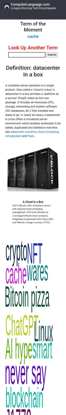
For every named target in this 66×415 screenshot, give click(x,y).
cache (33, 36)
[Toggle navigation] (8, 14)
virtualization (13, 136)
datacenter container (23, 131)
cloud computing (48, 131)
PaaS (30, 136)
